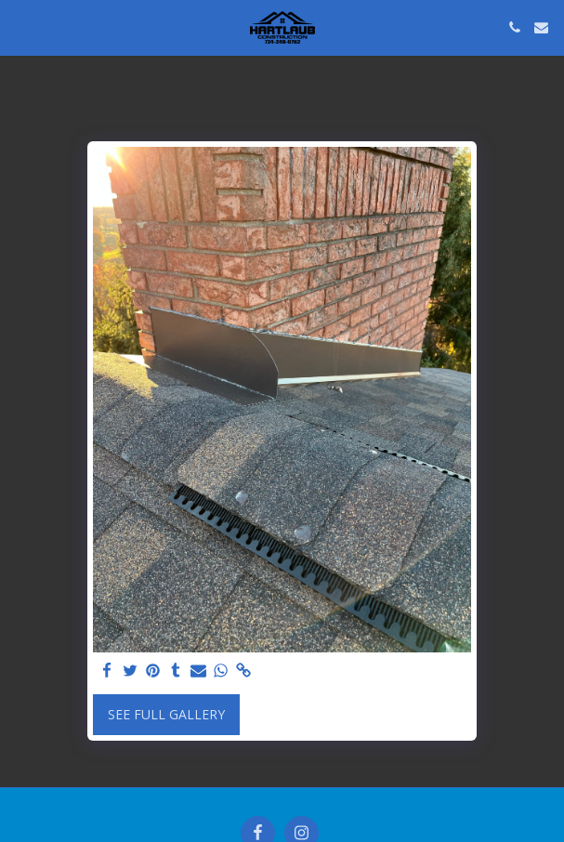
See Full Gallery (166, 714)
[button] (20, 26)
